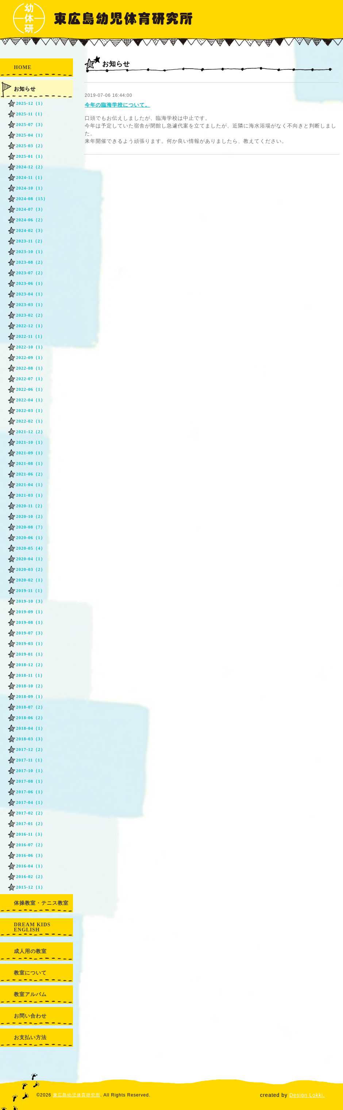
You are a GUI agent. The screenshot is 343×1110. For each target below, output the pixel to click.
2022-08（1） (30, 368)
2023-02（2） (30, 315)
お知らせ (25, 89)
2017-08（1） (30, 781)
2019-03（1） (30, 643)
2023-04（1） (30, 294)
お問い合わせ (30, 1016)
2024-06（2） (30, 219)
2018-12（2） (30, 664)
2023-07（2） (30, 272)
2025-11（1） (30, 114)
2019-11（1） (30, 590)
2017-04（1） (30, 802)
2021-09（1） (30, 452)
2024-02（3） (30, 230)
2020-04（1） (30, 558)
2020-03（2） (30, 569)
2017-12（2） (30, 749)
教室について (30, 973)
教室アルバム (30, 994)
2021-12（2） (30, 431)
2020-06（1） (30, 537)
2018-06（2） (30, 717)
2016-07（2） (30, 844)
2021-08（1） (30, 463)
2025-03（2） (30, 145)
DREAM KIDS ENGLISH (32, 927)
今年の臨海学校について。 (117, 105)
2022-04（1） (30, 400)
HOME (22, 67)
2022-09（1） (30, 357)
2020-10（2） (30, 516)
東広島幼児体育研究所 (76, 1095)
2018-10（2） (30, 685)
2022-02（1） (30, 421)
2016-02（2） (30, 876)
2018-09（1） (30, 696)
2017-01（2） (30, 823)
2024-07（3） (30, 209)
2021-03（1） (30, 495)
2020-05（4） (30, 548)
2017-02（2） (30, 813)
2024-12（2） (30, 166)
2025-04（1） (30, 135)
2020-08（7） (30, 527)
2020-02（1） (30, 580)
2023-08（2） (30, 262)
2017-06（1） (30, 791)
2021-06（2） (30, 474)
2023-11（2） (30, 241)
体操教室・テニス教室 (41, 903)
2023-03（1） (30, 304)
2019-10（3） (30, 601)
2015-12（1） (30, 887)
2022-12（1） (30, 325)
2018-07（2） (30, 707)
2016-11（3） (30, 834)
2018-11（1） (30, 675)
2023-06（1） (30, 283)
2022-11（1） (30, 336)
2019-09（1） (30, 611)
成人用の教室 (30, 951)
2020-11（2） (30, 505)
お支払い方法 (30, 1037)
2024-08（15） (32, 198)
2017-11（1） (30, 760)
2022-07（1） (30, 378)
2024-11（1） (30, 177)
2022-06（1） (30, 389)
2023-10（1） (30, 251)
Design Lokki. (307, 1095)
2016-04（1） (30, 866)
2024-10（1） (30, 188)
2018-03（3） (30, 738)
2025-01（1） (30, 156)
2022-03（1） (30, 410)
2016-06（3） (30, 855)
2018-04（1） (30, 728)
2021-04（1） (30, 484)
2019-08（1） (30, 622)
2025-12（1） (30, 103)
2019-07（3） (30, 633)
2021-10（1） (30, 442)
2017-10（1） (30, 770)
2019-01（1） (30, 654)
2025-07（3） (30, 124)
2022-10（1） (30, 347)
